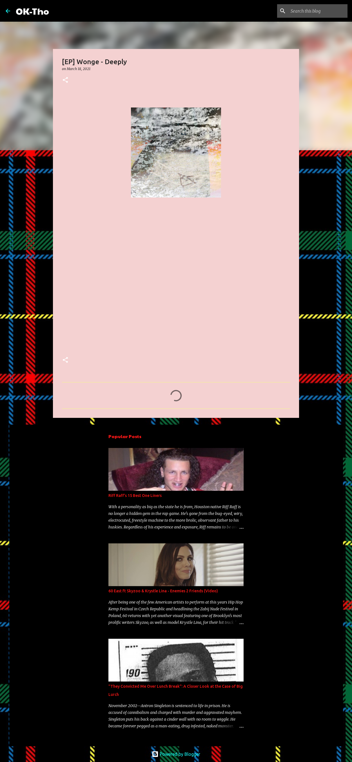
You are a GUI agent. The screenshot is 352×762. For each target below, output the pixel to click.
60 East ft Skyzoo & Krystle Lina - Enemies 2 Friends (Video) (163, 591)
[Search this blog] (317, 11)
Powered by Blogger (176, 754)
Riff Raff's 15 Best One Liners (135, 495)
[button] (65, 80)
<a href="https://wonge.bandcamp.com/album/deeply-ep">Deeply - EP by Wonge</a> (111, 281)
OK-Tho (32, 11)
